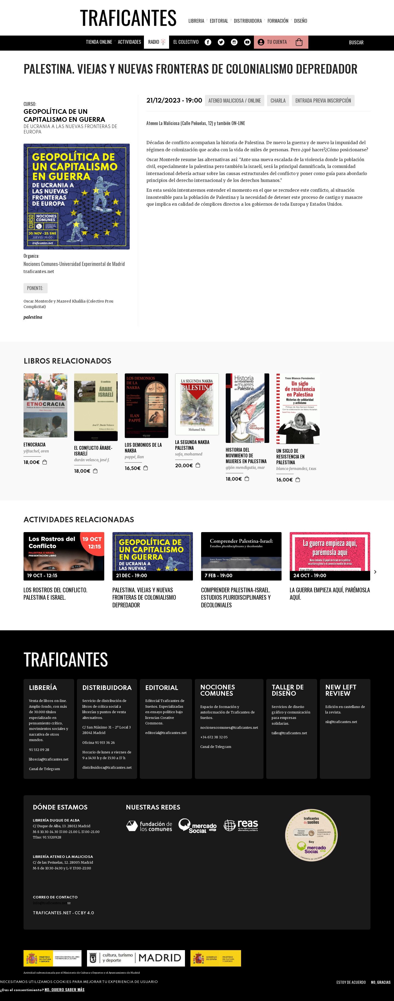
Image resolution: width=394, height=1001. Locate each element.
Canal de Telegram (44, 769)
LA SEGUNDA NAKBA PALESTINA (192, 445)
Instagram (234, 42)
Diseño (300, 20)
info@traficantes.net (51, 903)
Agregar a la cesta (44, 462)
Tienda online (99, 41)
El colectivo (186, 41)
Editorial (219, 20)
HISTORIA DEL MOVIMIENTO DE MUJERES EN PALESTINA (246, 455)
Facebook (208, 42)
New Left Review (341, 690)
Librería (43, 688)
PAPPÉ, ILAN (134, 456)
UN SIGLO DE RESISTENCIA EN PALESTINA (290, 456)
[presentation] (375, 571)
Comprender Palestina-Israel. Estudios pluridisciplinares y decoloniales (236, 597)
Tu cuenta (277, 41)
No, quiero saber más (65, 989)
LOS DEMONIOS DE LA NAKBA (143, 448)
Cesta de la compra (299, 42)
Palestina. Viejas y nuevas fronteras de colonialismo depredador (144, 597)
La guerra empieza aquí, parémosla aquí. (330, 593)
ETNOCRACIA (34, 445)
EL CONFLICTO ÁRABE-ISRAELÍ (93, 451)
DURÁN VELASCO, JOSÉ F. (91, 459)
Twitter (221, 42)
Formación (278, 20)
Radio (153, 41)
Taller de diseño (288, 690)
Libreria (196, 20)
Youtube (247, 42)
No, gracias (380, 982)
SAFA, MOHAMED (188, 454)
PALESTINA (33, 317)
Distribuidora (248, 20)
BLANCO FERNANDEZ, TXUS (296, 468)
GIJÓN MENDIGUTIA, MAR (245, 467)
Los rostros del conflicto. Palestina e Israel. (55, 593)
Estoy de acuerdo (351, 982)
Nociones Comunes (217, 690)
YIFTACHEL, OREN (36, 451)
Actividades (129, 41)
